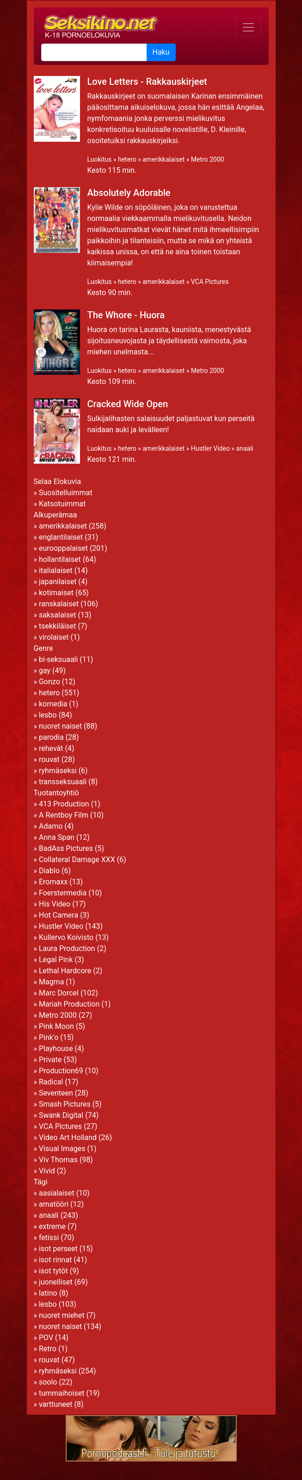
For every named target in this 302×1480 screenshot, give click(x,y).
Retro (47, 1348)
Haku (161, 52)
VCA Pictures (210, 281)
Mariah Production (69, 1004)
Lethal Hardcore (65, 970)
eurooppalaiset (63, 548)
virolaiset (54, 637)
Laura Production (67, 948)
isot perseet (58, 1248)
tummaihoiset (62, 1393)
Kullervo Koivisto (66, 937)
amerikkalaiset (163, 159)
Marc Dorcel (59, 993)
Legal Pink (56, 959)
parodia (51, 737)
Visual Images (62, 1148)
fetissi (49, 1237)
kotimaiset (56, 592)
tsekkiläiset (57, 626)
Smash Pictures (65, 1104)
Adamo (50, 826)
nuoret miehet (62, 1315)
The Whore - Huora (126, 315)
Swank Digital (61, 1115)
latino (48, 1293)
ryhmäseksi (58, 770)
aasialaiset (56, 1193)
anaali (244, 448)
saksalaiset (57, 615)
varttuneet (55, 1404)
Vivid (47, 1170)
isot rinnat (55, 1259)
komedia (53, 703)
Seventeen (56, 1093)
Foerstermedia (62, 892)
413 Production (64, 804)
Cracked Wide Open (127, 403)
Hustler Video (210, 448)
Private (50, 1059)
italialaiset (56, 570)
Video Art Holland (68, 1137)
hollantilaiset (60, 559)
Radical (51, 1081)
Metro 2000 (207, 159)
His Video (54, 904)
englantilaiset (61, 537)
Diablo (49, 870)
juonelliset (56, 1282)
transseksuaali (62, 781)
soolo (48, 1382)
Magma (51, 981)
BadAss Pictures (66, 848)
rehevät (51, 748)
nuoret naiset (60, 726)
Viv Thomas (58, 1159)
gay (44, 670)
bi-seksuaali (58, 659)
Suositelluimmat (65, 492)
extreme (52, 1226)
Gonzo (49, 681)
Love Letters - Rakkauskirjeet (147, 81)
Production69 (61, 1070)
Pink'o (48, 1037)
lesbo (48, 715)
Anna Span (56, 837)
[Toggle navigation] (248, 27)
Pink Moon (56, 1026)
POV (46, 1337)
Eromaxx (53, 881)
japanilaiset (57, 581)
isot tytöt (53, 1270)
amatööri (53, 1204)
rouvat (49, 759)
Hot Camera (58, 915)
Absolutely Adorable (129, 192)
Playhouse (56, 1048)
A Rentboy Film (63, 815)
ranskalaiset (59, 603)
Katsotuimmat (62, 503)
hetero (127, 159)
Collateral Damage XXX (77, 859)
